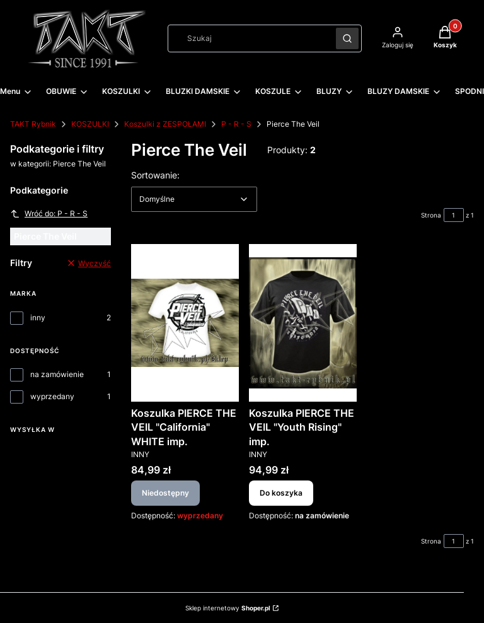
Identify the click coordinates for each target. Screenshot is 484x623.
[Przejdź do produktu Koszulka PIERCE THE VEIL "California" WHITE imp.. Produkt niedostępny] (185, 323)
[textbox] (194, 199)
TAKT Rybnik (33, 124)
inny (37, 317)
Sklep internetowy (227, 608)
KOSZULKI (90, 124)
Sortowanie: (155, 174)
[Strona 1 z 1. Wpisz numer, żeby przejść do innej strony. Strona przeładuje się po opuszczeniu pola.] (454, 215)
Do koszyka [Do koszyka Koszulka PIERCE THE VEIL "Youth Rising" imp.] (281, 493)
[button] (347, 38)
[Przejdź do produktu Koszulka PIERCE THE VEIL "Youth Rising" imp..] (303, 323)
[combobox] (247, 38)
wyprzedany (52, 396)
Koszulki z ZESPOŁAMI (165, 124)
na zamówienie (57, 374)
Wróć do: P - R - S (49, 214)
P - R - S (236, 124)
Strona (431, 215)
